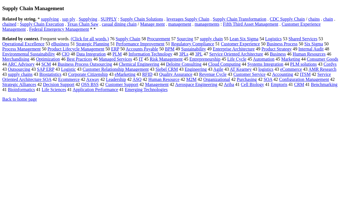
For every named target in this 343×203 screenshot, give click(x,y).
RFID (147, 74)
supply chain (211, 38)
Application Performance (95, 89)
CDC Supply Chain (287, 19)
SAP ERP (45, 69)
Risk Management (166, 59)
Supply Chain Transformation (239, 19)
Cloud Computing (224, 64)
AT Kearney (240, 69)
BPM (169, 49)
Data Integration (91, 54)
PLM (117, 54)
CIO (66, 54)
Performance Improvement (140, 43)
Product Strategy (277, 49)
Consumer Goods (322, 59)
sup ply (68, 19)
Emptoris (279, 84)
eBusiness (60, 43)
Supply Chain (128, 38)
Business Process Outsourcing (85, 64)
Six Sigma (313, 43)
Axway (92, 79)
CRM (299, 84)
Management (157, 84)
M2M (191, 79)
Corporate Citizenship (88, 74)
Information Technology (150, 54)
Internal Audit (311, 49)
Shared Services (302, 38)
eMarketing (125, 74)
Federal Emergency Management (59, 29)
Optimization (48, 59)
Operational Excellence (23, 43)
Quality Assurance (175, 74)
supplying (50, 19)
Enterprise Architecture (234, 49)
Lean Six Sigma (244, 38)
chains (314, 19)
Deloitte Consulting (184, 64)
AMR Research (322, 69)
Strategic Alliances (19, 84)
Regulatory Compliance (192, 43)
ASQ (136, 79)
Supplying (88, 19)
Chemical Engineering (139, 64)
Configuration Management (304, 79)
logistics (265, 69)
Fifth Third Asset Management (250, 24)
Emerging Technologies (146, 89)
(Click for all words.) (90, 38)
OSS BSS (90, 84)
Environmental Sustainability (28, 54)
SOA (268, 79)
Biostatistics (50, 74)
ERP (115, 49)
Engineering (196, 69)
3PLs (183, 54)
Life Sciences (54, 89)
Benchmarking (324, 84)
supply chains (20, 74)
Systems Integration (265, 64)
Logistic (68, 69)
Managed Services (115, 59)
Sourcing (185, 38)
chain (328, 19)
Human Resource (164, 79)
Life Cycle (236, 59)
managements (206, 24)
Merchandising (15, 59)
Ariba (229, 84)
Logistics (273, 38)
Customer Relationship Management (116, 69)
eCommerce (291, 69)
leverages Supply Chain (188, 19)
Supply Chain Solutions (141, 19)
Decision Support (58, 84)
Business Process (282, 43)
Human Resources (309, 54)
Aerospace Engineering (196, 84)
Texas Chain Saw (82, 24)
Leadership (116, 79)
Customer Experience (240, 43)
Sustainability (193, 49)
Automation (263, 59)
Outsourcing (19, 69)
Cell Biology (252, 84)
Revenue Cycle (213, 74)
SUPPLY (109, 19)
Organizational (216, 79)
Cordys (330, 64)
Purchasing (247, 79)
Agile (218, 69)
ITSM (305, 74)
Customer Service (249, 74)
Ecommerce (68, 79)
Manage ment (152, 24)
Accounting (282, 74)
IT (141, 59)
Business (278, 54)
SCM (46, 64)
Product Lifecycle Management (75, 49)
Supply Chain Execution (42, 24)
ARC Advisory (21, 64)
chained (9, 24)
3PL (198, 54)
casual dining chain (119, 24)
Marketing (290, 59)
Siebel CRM (167, 69)
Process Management (21, 49)
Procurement (158, 38)
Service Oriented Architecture (236, 54)
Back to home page (19, 99)
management (179, 24)
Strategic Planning (92, 43)
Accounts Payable (142, 49)
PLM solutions (303, 64)
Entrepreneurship (204, 59)
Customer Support (121, 84)
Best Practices (79, 59)
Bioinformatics (21, 89)
